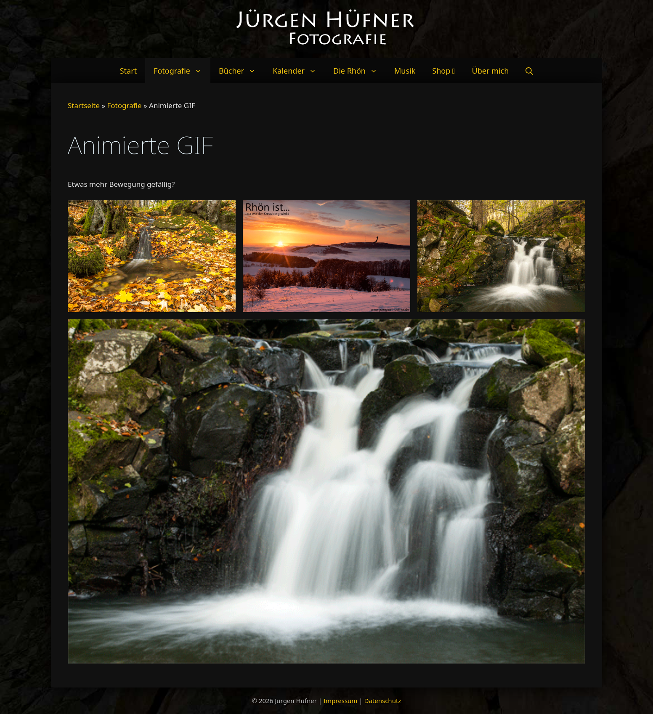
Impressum (340, 700)
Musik (404, 71)
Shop (443, 71)
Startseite (84, 105)
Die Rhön (359, 70)
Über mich (490, 71)
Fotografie (182, 70)
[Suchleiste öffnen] (529, 70)
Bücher (241, 70)
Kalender (299, 70)
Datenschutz (382, 700)
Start (128, 71)
